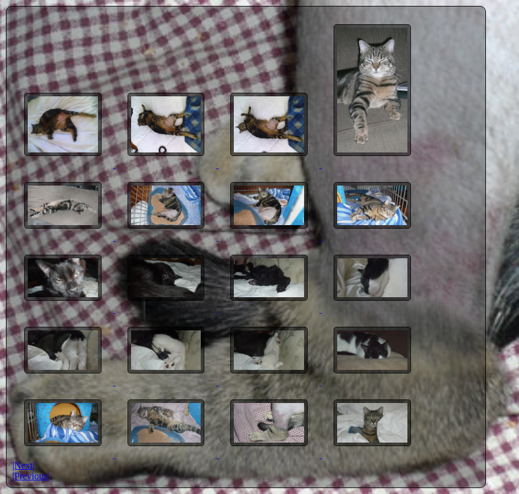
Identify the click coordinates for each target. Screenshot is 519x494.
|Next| (23, 465)
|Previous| (30, 476)
